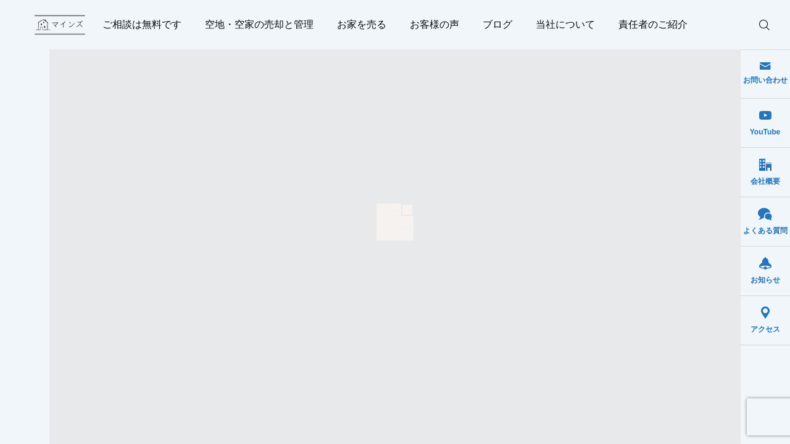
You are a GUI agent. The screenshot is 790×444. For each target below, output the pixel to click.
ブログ (497, 24)
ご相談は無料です (141, 24)
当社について (565, 24)
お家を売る (361, 24)
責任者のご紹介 (653, 24)
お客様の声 (434, 24)
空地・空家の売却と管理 (259, 24)
